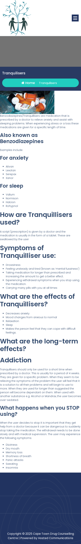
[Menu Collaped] (75, 18)
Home (28, 83)
